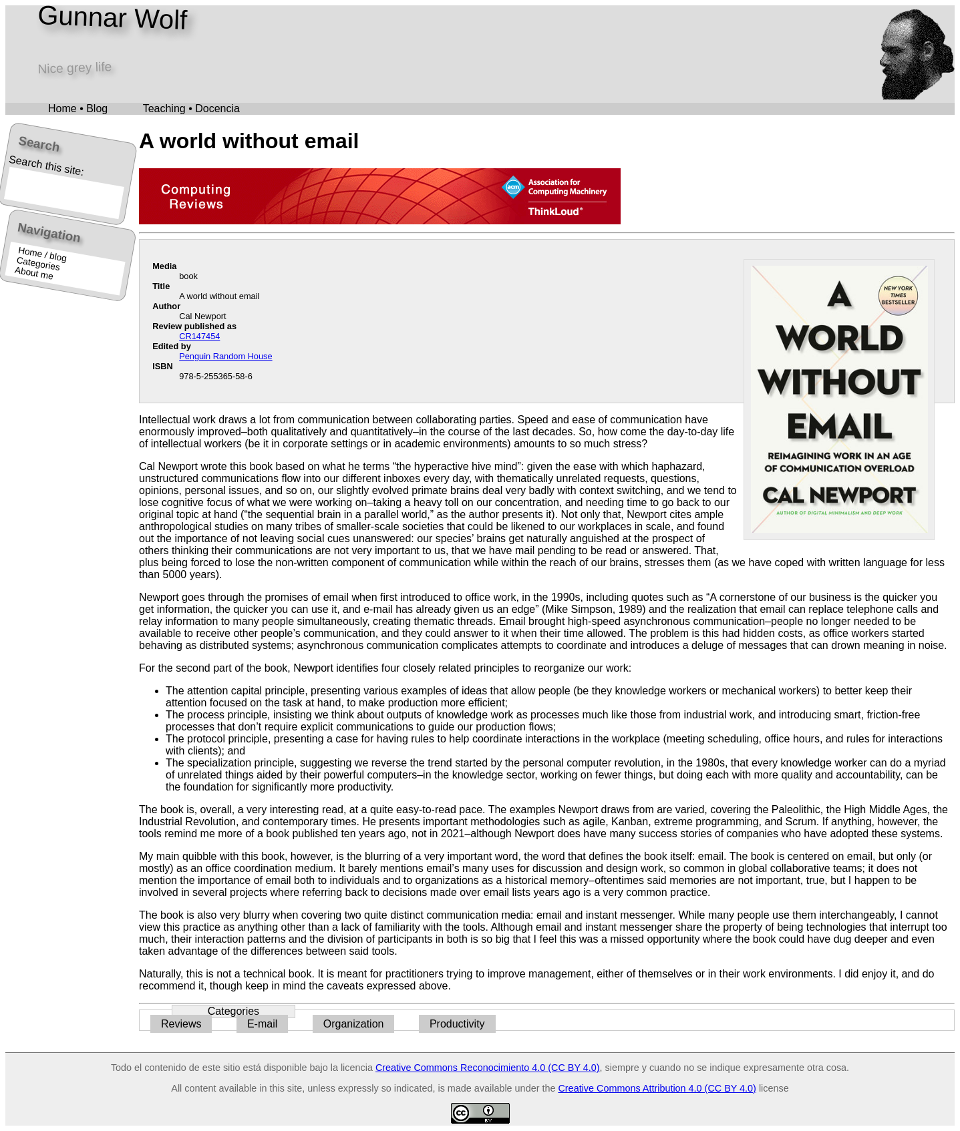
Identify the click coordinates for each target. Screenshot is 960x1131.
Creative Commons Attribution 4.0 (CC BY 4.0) (657, 1088)
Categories (38, 263)
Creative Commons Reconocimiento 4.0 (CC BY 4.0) (487, 1067)
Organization (353, 1024)
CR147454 (199, 336)
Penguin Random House (225, 356)
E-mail (262, 1024)
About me (34, 273)
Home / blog (42, 254)
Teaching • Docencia (191, 108)
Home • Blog (78, 108)
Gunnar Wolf (112, 17)
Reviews (181, 1024)
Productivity (457, 1024)
